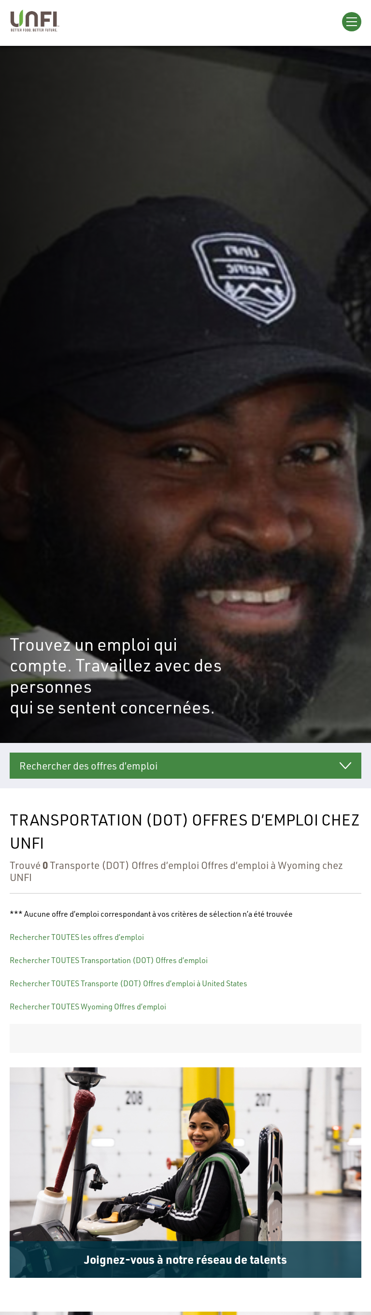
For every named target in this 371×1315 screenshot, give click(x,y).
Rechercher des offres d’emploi (88, 765)
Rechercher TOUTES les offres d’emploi (77, 937)
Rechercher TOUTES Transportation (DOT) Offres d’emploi (109, 960)
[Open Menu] (351, 21)
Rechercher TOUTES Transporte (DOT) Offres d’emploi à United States (128, 983)
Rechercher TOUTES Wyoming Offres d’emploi (88, 1006)
